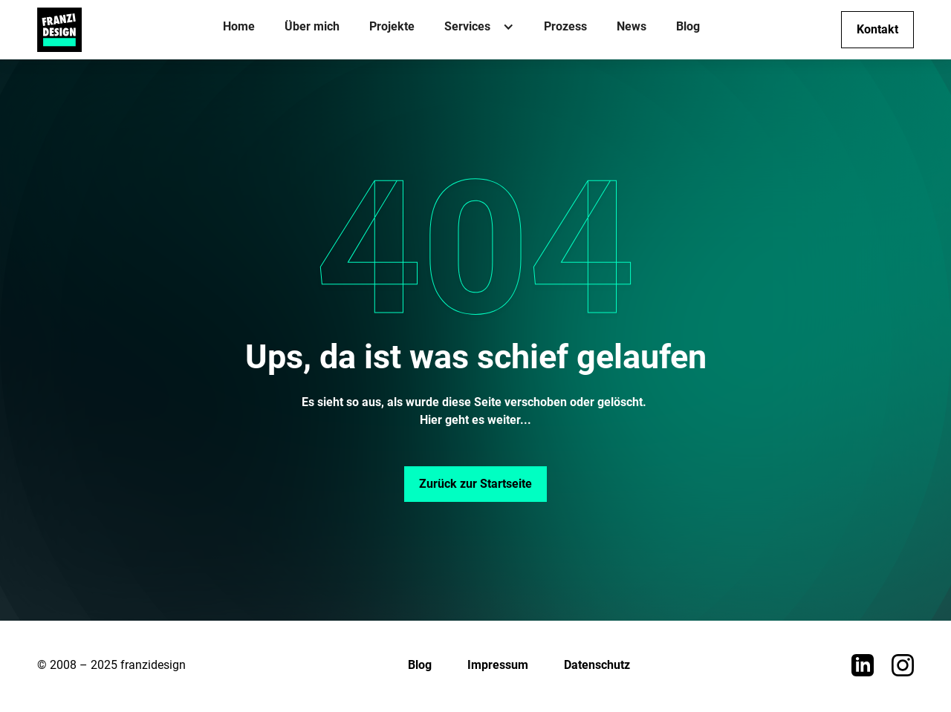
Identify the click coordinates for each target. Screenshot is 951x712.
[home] (59, 29)
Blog (688, 26)
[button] (479, 29)
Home (239, 26)
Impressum (497, 665)
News (631, 26)
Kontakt (877, 29)
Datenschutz (597, 665)
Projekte (392, 26)
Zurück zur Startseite (475, 484)
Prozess (565, 26)
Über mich (312, 26)
